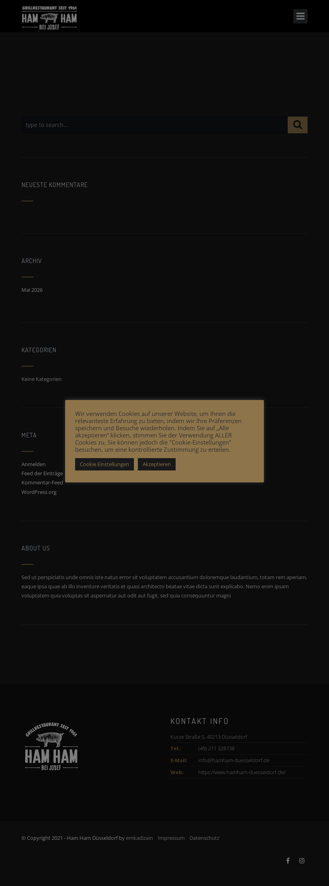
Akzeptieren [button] (157, 464)
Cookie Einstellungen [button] (104, 464)
